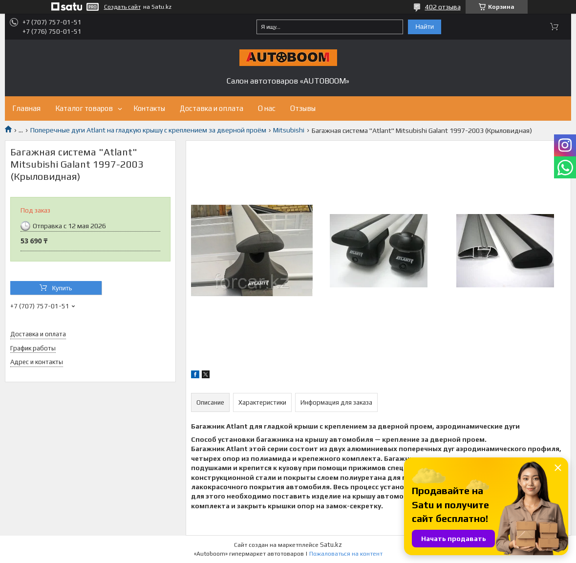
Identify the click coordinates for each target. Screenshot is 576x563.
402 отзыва (443, 7)
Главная (26, 108)
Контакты (149, 108)
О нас (267, 108)
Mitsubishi (288, 130)
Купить (62, 288)
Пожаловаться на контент (346, 553)
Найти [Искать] (424, 26)
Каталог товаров (84, 108)
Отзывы (303, 108)
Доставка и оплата (211, 108)
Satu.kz (331, 544)
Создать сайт (122, 6)
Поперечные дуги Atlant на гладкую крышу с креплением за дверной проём (148, 130)
